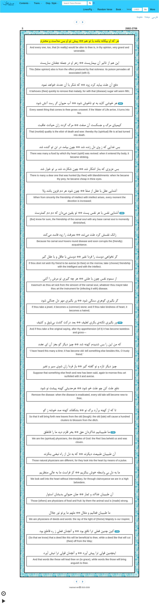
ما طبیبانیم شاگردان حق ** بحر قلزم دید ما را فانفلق (76, 432)
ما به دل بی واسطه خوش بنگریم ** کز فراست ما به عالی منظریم (79, 473)
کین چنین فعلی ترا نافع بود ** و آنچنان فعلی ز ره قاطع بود (76, 531)
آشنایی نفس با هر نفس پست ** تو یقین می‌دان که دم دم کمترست (77, 213)
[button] (25, 3)
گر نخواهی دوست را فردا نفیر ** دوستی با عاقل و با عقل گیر (79, 257)
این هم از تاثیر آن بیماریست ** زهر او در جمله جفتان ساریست (79, 63)
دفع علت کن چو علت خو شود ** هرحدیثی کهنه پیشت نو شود (79, 388)
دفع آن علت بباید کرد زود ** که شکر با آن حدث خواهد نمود (79, 85)
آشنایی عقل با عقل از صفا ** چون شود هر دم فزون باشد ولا (79, 191)
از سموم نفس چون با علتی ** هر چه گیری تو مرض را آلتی (80, 279)
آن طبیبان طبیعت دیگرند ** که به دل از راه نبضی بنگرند (80, 454)
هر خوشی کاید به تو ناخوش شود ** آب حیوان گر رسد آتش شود (76, 103)
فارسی (155, 17)
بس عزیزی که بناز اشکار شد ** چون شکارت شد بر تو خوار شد (79, 169)
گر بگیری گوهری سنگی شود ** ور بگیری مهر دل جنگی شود (79, 301)
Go (145, 9)
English (140, 17)
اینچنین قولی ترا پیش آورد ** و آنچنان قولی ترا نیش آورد (79, 553)
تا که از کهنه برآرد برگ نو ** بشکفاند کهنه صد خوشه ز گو (79, 410)
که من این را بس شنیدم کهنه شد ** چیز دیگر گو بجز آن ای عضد (79, 345)
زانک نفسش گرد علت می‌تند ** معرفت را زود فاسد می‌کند (79, 235)
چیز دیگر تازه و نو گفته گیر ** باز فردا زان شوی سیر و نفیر (79, 367)
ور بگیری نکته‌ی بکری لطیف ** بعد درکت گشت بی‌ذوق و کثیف (77, 323)
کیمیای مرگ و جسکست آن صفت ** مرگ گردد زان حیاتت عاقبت (79, 125)
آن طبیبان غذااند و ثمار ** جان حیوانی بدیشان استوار (79, 495)
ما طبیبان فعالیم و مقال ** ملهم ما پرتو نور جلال (79, 513)
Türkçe (147, 17)
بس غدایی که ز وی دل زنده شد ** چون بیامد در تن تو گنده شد (79, 147)
